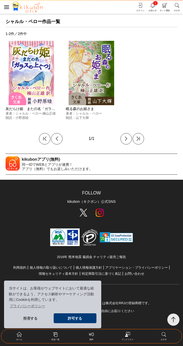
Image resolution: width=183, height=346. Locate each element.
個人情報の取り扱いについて (51, 267)
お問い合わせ (134, 274)
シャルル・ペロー (28, 113)
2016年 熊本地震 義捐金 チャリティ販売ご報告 (91, 257)
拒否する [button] (30, 318)
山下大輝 (82, 118)
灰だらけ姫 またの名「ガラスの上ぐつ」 (39, 109)
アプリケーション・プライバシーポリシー (136, 267)
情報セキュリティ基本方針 (58, 274)
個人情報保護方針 (89, 267)
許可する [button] (75, 318)
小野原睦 (22, 118)
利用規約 (19, 267)
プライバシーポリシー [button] (27, 306)
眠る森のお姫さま (80, 109)
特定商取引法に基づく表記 (101, 274)
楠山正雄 (49, 113)
